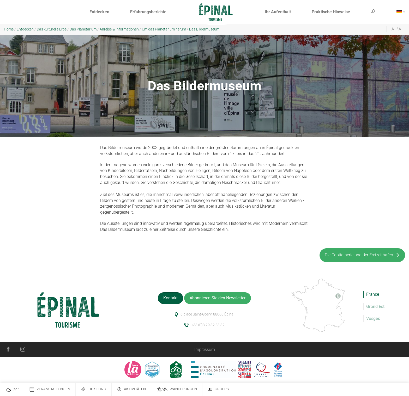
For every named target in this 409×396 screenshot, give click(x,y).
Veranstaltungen (49, 389)
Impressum (204, 349)
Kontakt (170, 297)
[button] (99, 12)
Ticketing (93, 389)
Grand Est (375, 306)
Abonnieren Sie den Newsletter (217, 297)
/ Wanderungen (177, 389)
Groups (218, 389)
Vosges (373, 318)
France (372, 294)
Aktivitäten (131, 389)
